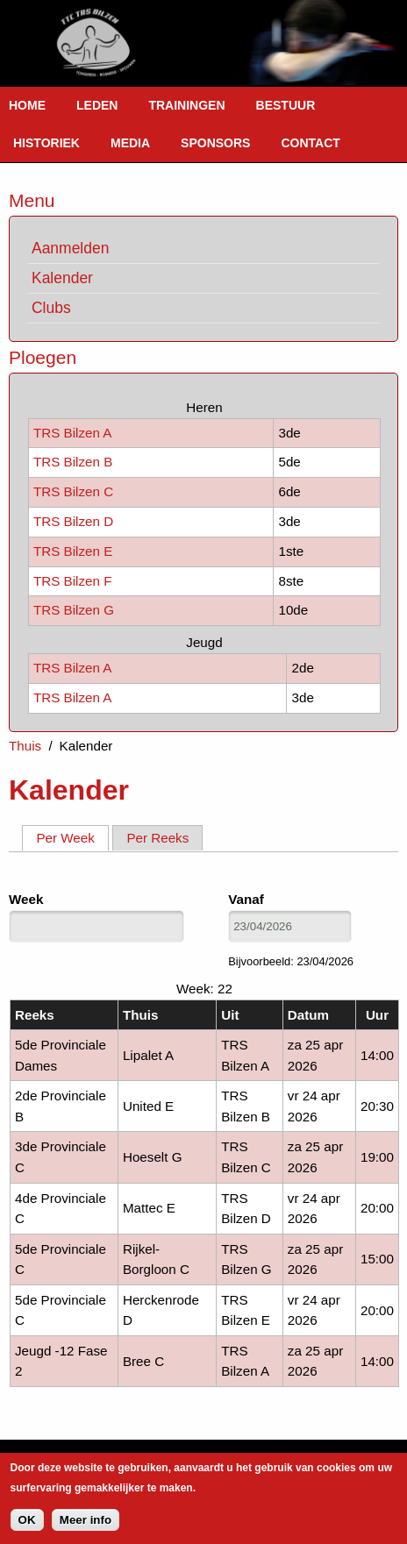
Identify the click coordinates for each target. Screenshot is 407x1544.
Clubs (51, 308)
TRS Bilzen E (72, 551)
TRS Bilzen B (72, 461)
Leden (97, 105)
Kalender (62, 278)
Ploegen (42, 357)
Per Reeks (157, 837)
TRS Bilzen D (73, 521)
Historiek (46, 143)
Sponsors (215, 143)
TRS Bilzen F (72, 580)
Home (27, 105)
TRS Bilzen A (72, 432)
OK (27, 1519)
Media (130, 143)
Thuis (25, 745)
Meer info (85, 1519)
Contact (310, 143)
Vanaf (246, 899)
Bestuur (286, 105)
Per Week (72, 837)
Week (26, 899)
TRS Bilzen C (73, 491)
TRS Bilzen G (73, 609)
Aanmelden (70, 248)
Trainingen (186, 105)
